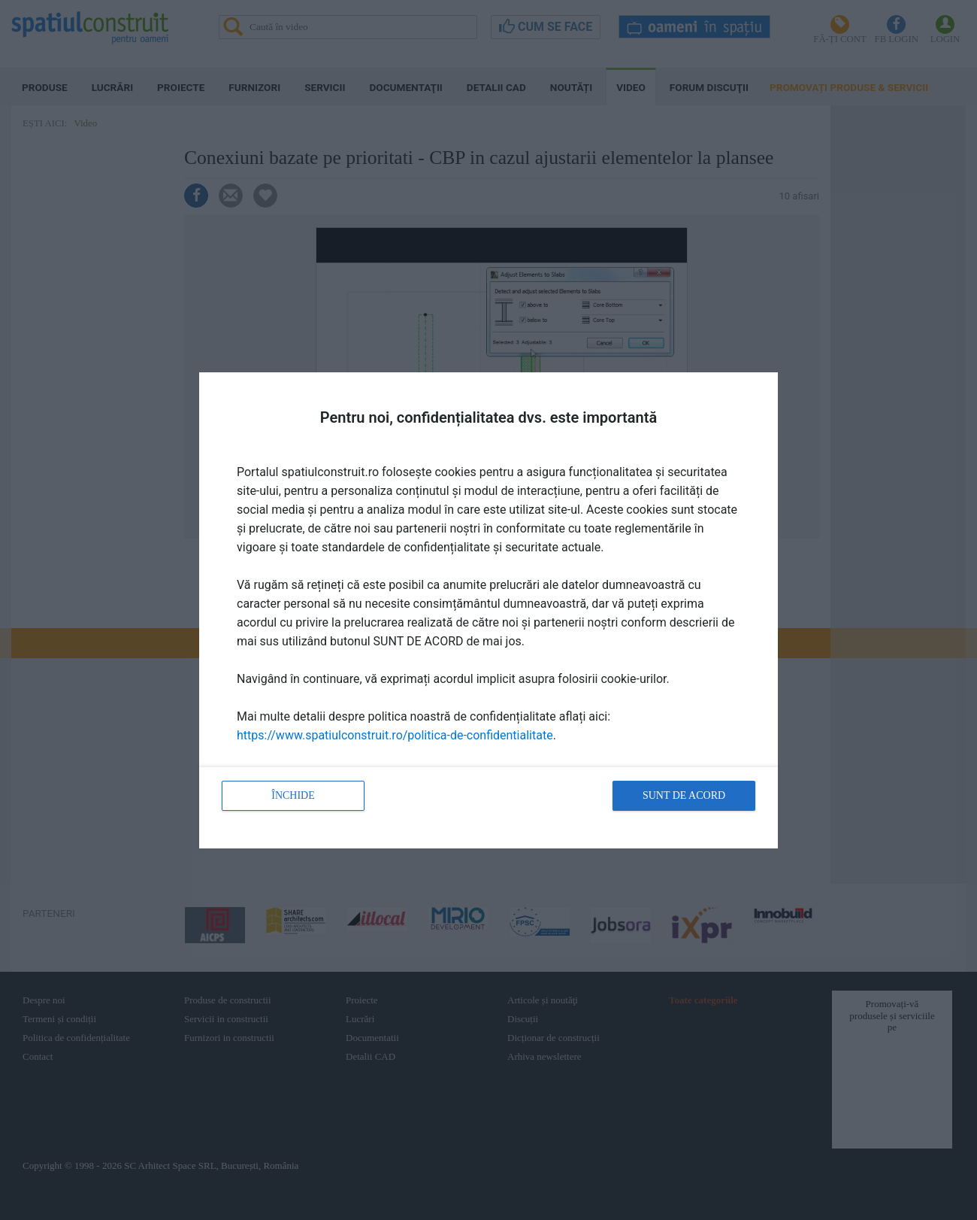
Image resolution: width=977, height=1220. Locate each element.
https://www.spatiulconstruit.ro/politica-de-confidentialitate (395, 735)
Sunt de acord (684, 795)
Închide (293, 795)
